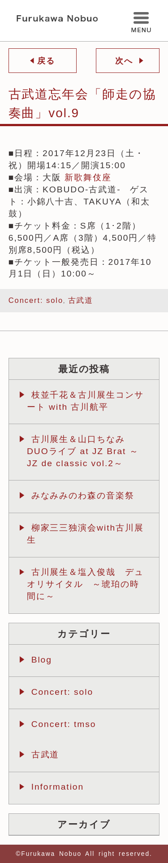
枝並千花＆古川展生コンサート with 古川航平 (85, 401)
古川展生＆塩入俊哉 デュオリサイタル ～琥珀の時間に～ (85, 584)
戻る (44, 60)
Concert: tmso (63, 724)
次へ (125, 60)
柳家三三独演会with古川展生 (85, 533)
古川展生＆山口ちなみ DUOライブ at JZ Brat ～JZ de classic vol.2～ (83, 451)
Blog (41, 659)
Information (57, 786)
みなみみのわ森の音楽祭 (82, 495)
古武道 (81, 300)
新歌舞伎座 (88, 177)
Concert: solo (36, 300)
